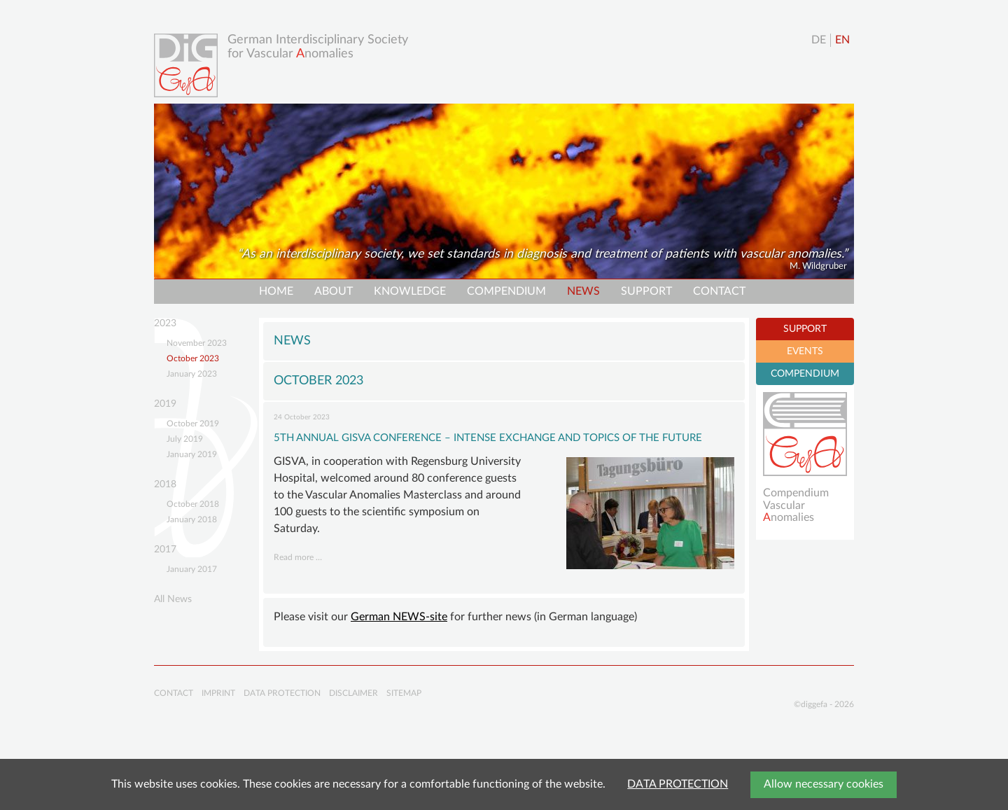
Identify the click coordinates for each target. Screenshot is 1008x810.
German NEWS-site (399, 616)
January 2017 (192, 569)
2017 (165, 549)
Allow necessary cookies (823, 784)
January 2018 (192, 519)
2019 (165, 404)
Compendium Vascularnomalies (796, 505)
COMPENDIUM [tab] (805, 374)
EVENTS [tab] (805, 351)
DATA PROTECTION (677, 784)
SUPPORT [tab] (805, 329)
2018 (165, 484)
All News (173, 599)
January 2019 (192, 454)
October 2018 (193, 504)
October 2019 (193, 423)
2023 (165, 323)
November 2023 (197, 343)
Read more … (298, 557)
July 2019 (185, 439)
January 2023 (192, 374)
